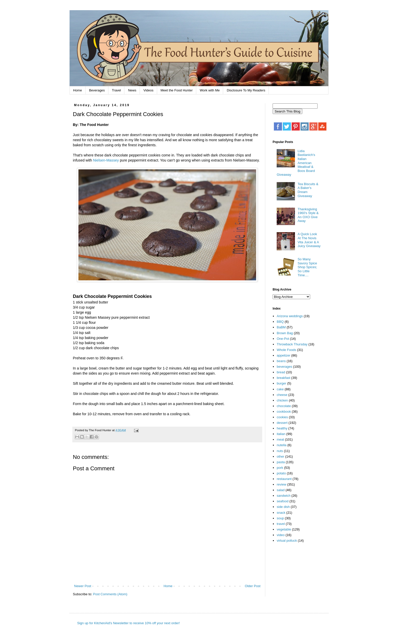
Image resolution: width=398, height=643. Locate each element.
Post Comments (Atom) (110, 594)
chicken (282, 400)
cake (280, 389)
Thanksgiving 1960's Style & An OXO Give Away (308, 215)
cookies (282, 417)
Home (77, 90)
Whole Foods (286, 350)
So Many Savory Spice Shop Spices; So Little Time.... (307, 267)
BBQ (280, 322)
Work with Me (210, 90)
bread (281, 372)
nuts (280, 451)
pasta (281, 462)
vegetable (284, 529)
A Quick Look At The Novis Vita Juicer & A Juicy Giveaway (308, 240)
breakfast (283, 378)
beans (281, 361)
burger (281, 383)
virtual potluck (287, 540)
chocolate (284, 406)
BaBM (281, 327)
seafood (282, 501)
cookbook (284, 411)
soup (280, 518)
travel (281, 524)
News (132, 90)
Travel (116, 90)
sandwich (283, 495)
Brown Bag (285, 333)
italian (281, 434)
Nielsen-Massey (106, 160)
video (281, 535)
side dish (283, 507)
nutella (281, 445)
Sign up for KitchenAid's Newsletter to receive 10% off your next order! (128, 623)
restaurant (284, 479)
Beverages (97, 90)
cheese (282, 395)
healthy (282, 428)
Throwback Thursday (292, 344)
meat (280, 439)
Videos (148, 90)
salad (281, 490)
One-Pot (283, 339)
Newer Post (82, 586)
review (281, 484)
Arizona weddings (290, 316)
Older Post (252, 586)
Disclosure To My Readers (246, 90)
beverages (284, 366)
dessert (282, 423)
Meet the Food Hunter (177, 90)
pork (280, 468)
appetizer (283, 355)
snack (281, 513)
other (280, 456)
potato (281, 473)
